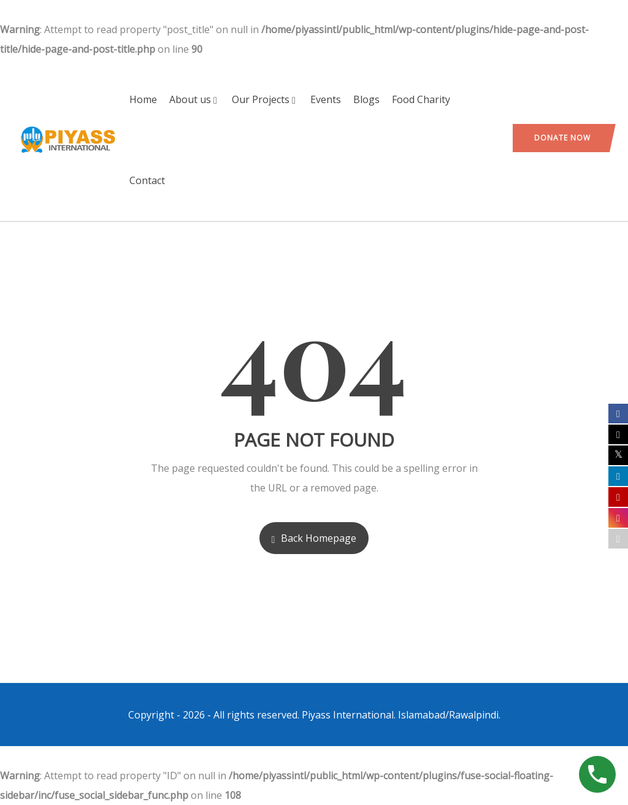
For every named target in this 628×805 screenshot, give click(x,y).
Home (143, 99)
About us (194, 99)
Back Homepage (314, 538)
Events (325, 99)
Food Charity (421, 99)
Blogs (366, 99)
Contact (147, 180)
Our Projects (265, 99)
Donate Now (562, 138)
